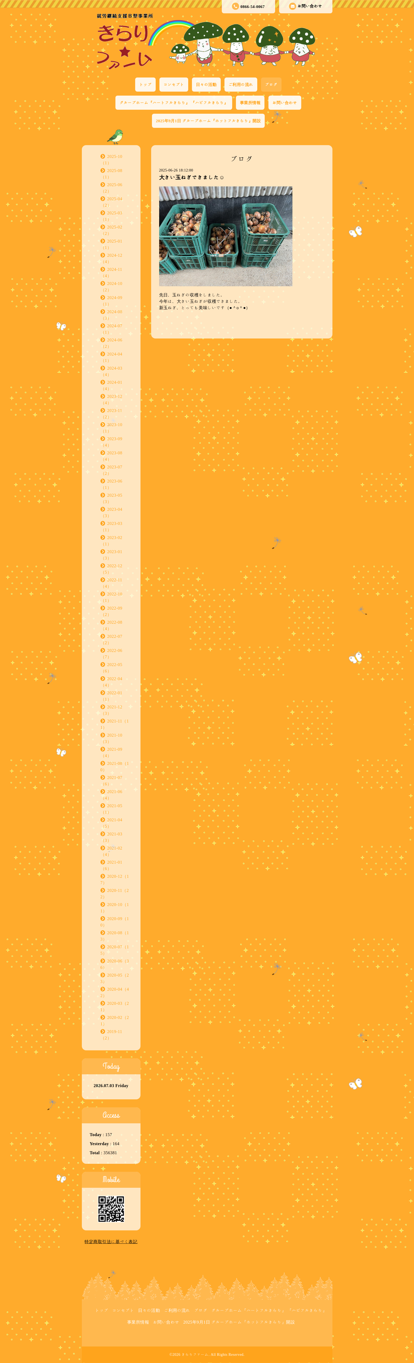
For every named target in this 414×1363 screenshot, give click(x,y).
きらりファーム (195, 1354)
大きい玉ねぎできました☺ (192, 177)
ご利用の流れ (240, 85)
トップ (145, 85)
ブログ (271, 85)
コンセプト (173, 85)
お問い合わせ (305, 6)
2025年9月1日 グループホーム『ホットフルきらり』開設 (208, 121)
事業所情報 (250, 103)
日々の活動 (206, 85)
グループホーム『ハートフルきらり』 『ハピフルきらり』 (173, 103)
